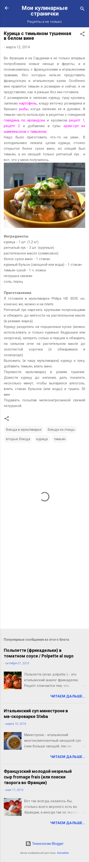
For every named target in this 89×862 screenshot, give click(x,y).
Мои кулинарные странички (45, 11)
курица (42, 439)
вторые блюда (18, 439)
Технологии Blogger (44, 844)
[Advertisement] (44, 588)
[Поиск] (82, 9)
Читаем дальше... (67, 696)
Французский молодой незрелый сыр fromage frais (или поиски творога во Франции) (38, 777)
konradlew (63, 852)
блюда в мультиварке (24, 429)
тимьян (60, 439)
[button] (82, 34)
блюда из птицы (61, 429)
